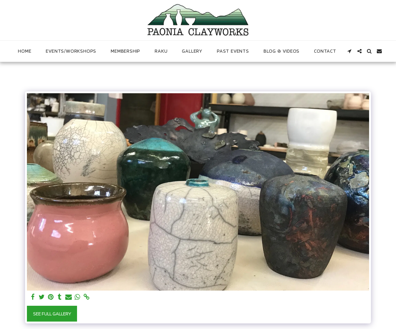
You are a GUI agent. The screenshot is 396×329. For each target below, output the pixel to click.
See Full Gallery (52, 313)
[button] (349, 51)
